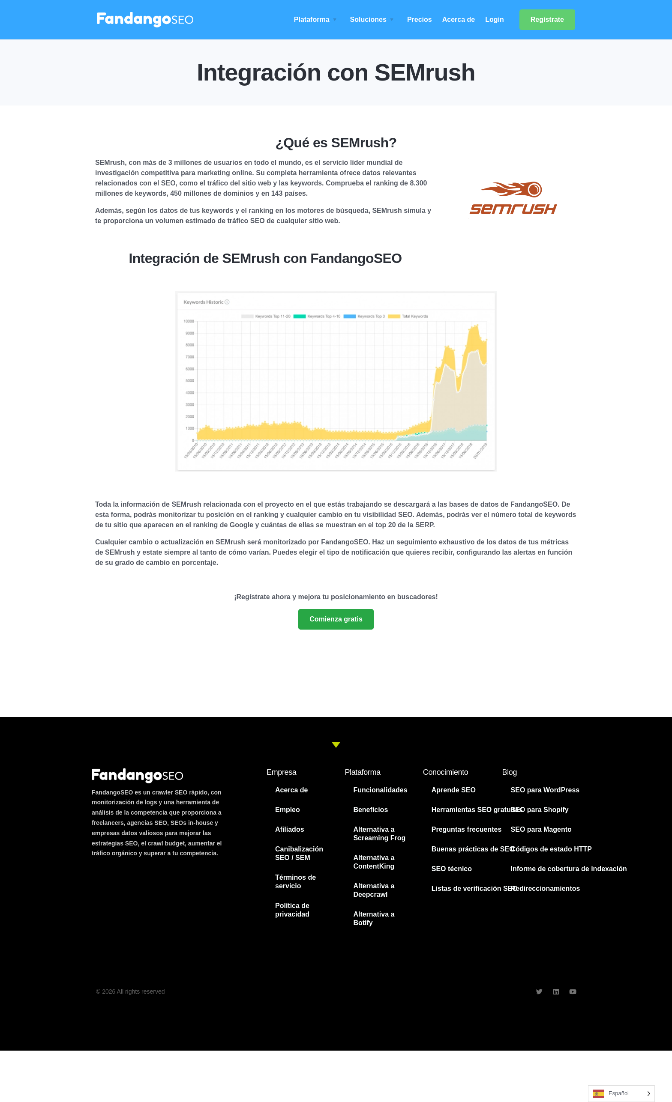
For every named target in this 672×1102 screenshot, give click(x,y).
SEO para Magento (541, 829)
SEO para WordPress (545, 790)
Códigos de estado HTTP (551, 849)
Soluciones (368, 19)
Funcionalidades (380, 790)
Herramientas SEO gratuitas (477, 809)
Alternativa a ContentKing (373, 862)
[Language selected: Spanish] (621, 1093)
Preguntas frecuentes (467, 829)
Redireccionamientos (545, 888)
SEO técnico (452, 868)
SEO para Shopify (540, 809)
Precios (419, 19)
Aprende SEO (454, 790)
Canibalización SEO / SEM (299, 853)
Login (494, 19)
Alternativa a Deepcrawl (373, 890)
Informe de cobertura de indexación (569, 868)
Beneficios (370, 809)
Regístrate (547, 19)
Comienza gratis (336, 619)
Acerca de (458, 19)
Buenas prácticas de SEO (473, 849)
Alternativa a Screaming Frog (379, 834)
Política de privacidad (292, 910)
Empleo (287, 809)
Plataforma (312, 19)
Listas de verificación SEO (475, 888)
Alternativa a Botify (373, 918)
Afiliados (289, 829)
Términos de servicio (295, 882)
